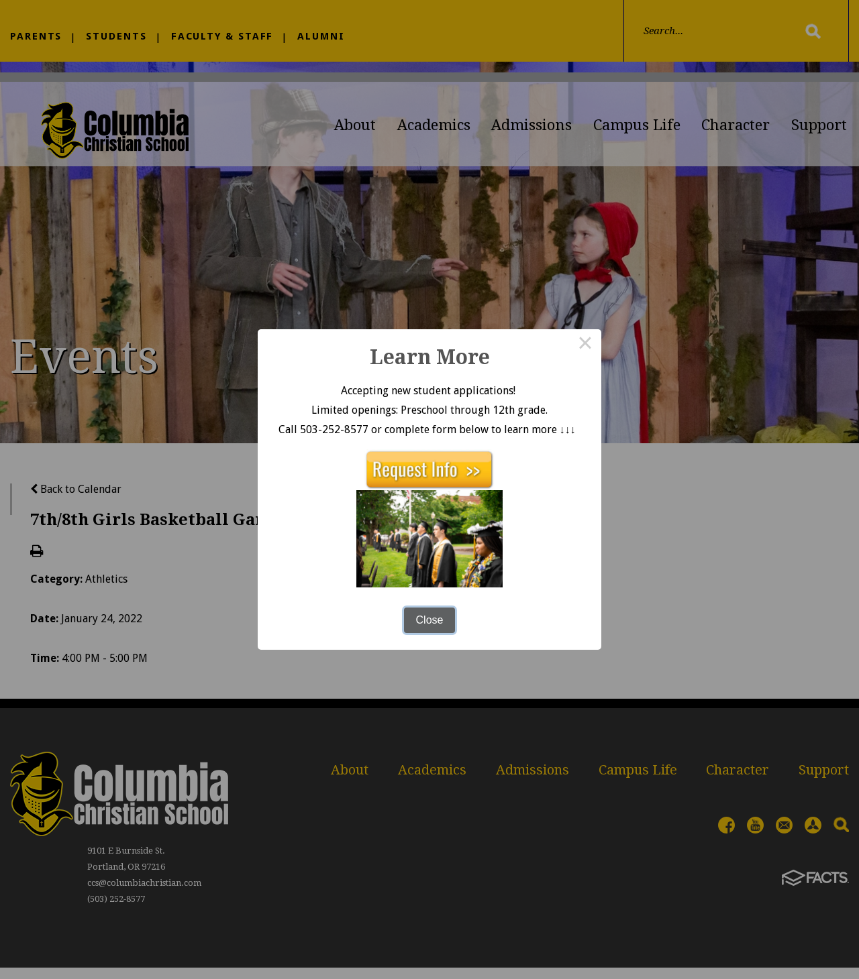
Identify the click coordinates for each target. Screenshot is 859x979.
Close (430, 620)
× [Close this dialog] (585, 345)
